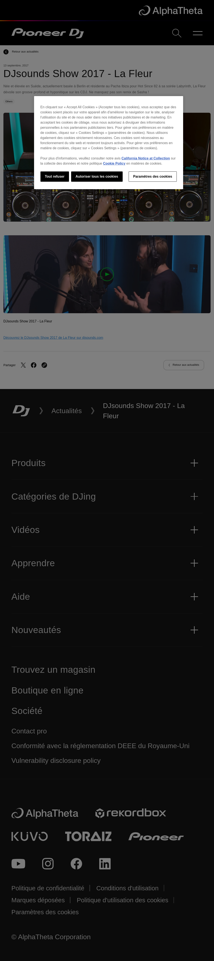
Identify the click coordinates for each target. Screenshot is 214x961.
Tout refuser (55, 176)
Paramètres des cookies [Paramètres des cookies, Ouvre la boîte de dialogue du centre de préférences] (152, 176)
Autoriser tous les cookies (97, 176)
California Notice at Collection (146, 158)
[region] (108, 142)
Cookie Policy (114, 163)
